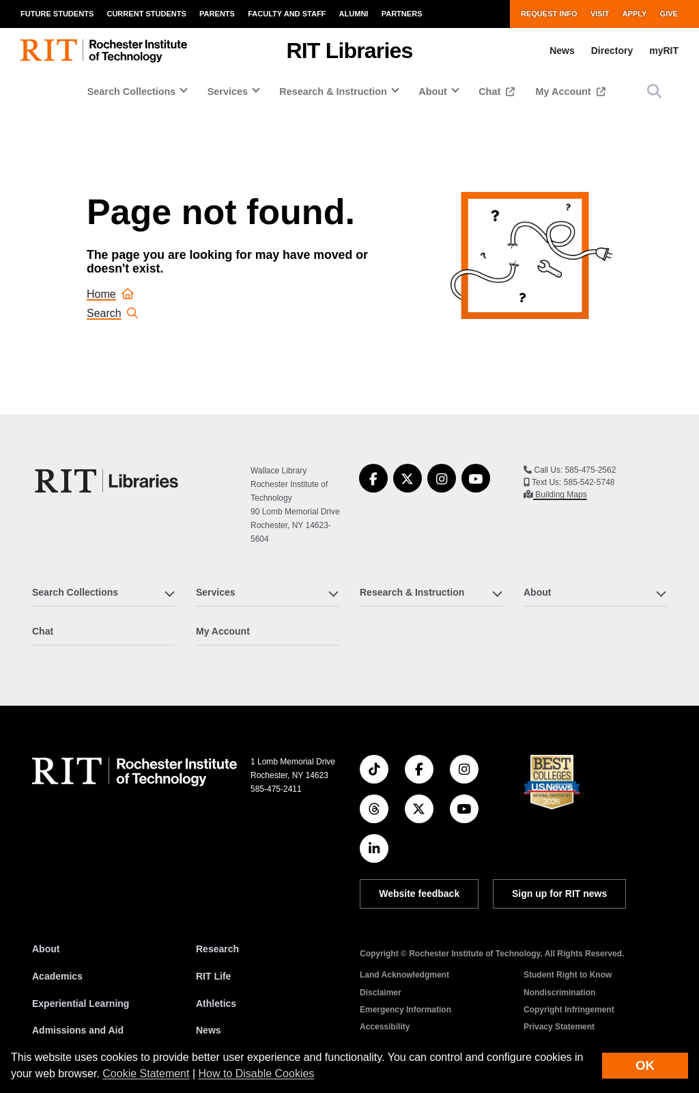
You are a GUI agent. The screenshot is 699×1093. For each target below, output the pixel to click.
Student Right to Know (568, 975)
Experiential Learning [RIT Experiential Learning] (80, 1003)
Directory (612, 50)
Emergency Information (405, 1009)
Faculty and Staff (287, 14)
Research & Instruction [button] (333, 91)
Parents (217, 14)
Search (112, 313)
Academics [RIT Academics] (57, 976)
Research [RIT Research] (217, 948)
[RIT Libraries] (108, 481)
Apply (635, 14)
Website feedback (419, 893)
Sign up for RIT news (559, 893)
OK (645, 1065)
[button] (654, 91)
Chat (491, 91)
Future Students (57, 14)
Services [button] (228, 91)
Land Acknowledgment (404, 975)
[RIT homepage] (103, 51)
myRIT (664, 50)
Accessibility (385, 1027)
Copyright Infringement (569, 1009)
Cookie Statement (145, 1073)
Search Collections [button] (131, 91)
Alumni (354, 14)
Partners (402, 14)
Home (110, 294)
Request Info (549, 14)
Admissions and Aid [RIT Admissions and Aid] (78, 1030)
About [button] (432, 91)
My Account (565, 91)
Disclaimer (380, 992)
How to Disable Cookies (257, 1073)
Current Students (146, 14)
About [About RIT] (45, 948)
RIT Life (213, 976)
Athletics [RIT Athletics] (216, 1003)
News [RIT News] (208, 1030)
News (562, 50)
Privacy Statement (559, 1027)
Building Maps (560, 494)
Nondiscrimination (559, 992)
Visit (600, 14)
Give (669, 14)
